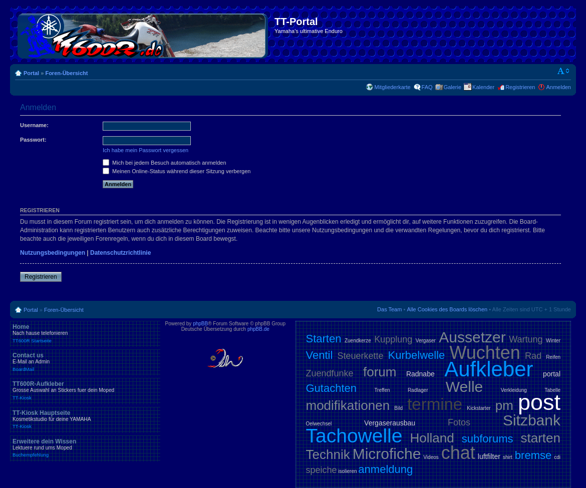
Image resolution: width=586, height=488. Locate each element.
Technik (328, 454)
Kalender (483, 87)
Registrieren (520, 87)
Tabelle (552, 390)
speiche (321, 470)
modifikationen (348, 405)
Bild (398, 408)
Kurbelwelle (416, 355)
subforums (487, 438)
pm (504, 405)
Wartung (525, 339)
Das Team (389, 309)
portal (551, 374)
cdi (557, 457)
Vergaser (426, 340)
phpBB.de (258, 329)
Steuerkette (360, 356)
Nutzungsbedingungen (52, 252)
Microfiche (387, 453)
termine (434, 404)
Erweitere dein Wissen (85, 448)
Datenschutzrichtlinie (120, 252)
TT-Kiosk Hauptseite (85, 419)
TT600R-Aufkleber (85, 390)
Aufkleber (488, 369)
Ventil (319, 355)
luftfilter (489, 456)
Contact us (85, 362)
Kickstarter (478, 408)
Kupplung (393, 339)
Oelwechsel (319, 423)
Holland (432, 437)
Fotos (459, 422)
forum (379, 371)
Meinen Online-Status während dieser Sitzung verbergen (176, 171)
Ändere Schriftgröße (563, 71)
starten (541, 437)
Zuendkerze (358, 340)
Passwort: (33, 140)
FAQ (427, 87)
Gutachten (331, 388)
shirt (507, 457)
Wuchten (484, 352)
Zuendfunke (330, 373)
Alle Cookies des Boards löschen (447, 309)
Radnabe (420, 374)
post (539, 402)
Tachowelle (354, 435)
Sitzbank (531, 420)
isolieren (347, 471)
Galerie (452, 87)
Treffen (382, 390)
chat (458, 452)
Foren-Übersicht (66, 73)
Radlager (418, 390)
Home (85, 333)
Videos (430, 457)
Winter (553, 340)
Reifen (553, 357)
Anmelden (558, 87)
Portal (31, 73)
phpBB (200, 323)
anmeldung (385, 469)
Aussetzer (472, 337)
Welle (464, 386)
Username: (34, 125)
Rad (533, 356)
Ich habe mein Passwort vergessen (145, 150)
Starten (324, 338)
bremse (533, 455)
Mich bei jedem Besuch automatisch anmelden (164, 163)
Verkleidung (514, 390)
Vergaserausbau (389, 423)
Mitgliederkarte (392, 87)
